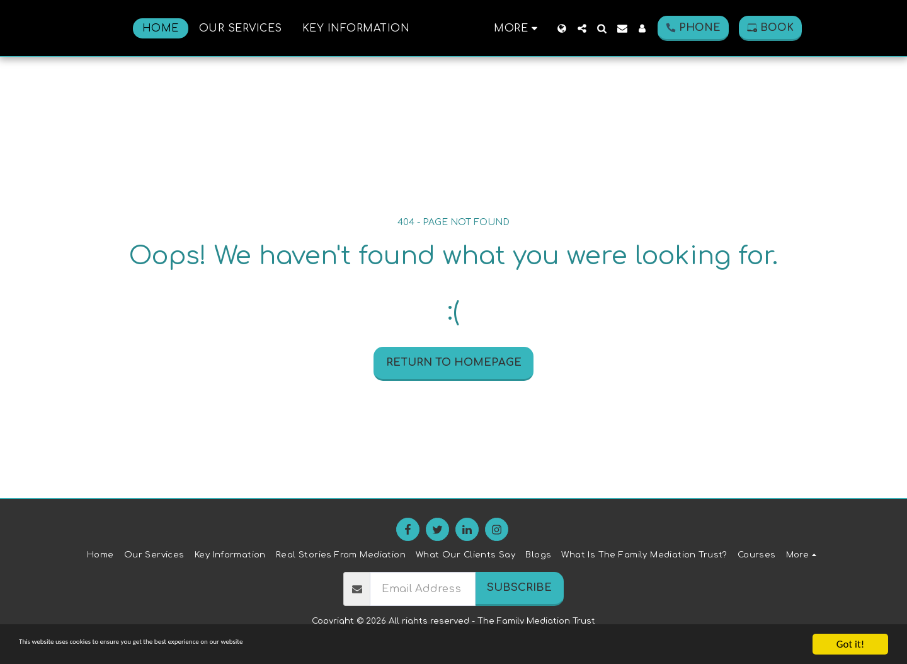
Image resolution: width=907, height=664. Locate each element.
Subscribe (519, 587)
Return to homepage (454, 362)
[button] (624, 28)
